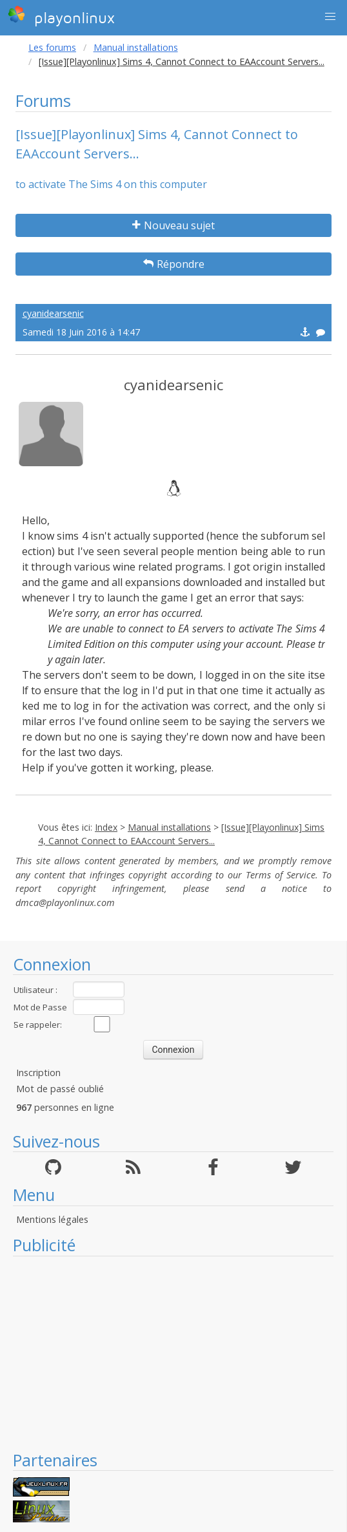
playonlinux (61, 16)
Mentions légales (52, 1219)
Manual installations (136, 47)
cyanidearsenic (53, 313)
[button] (330, 16)
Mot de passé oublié (60, 1089)
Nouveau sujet (173, 225)
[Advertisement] (173, 1353)
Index (106, 827)
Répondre (173, 264)
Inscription (38, 1072)
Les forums (52, 47)
